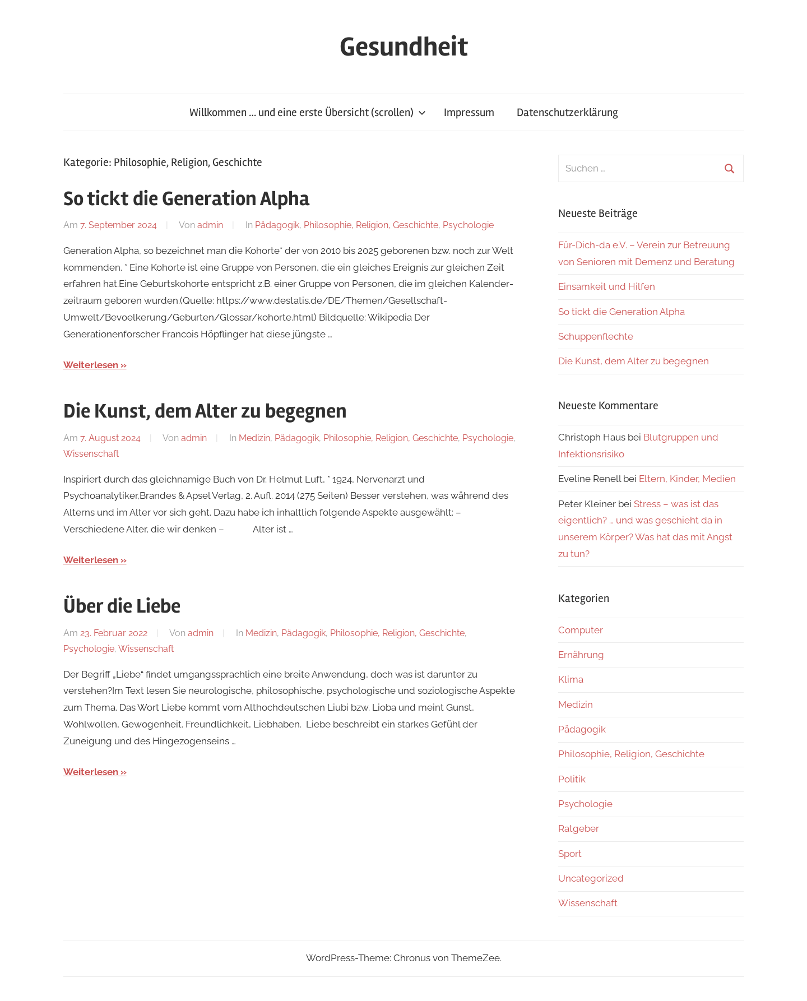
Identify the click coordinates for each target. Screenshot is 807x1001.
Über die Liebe (121, 606)
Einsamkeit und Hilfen (606, 286)
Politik (572, 779)
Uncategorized (591, 878)
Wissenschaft (91, 453)
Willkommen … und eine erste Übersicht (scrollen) (307, 112)
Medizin (254, 438)
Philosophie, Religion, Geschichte (371, 225)
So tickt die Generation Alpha (186, 199)
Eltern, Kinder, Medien (687, 478)
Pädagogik (277, 225)
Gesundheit (404, 46)
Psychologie (468, 225)
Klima (570, 679)
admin (210, 225)
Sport (570, 853)
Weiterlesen (90, 364)
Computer (580, 630)
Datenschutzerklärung (567, 112)
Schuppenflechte (595, 336)
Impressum (469, 112)
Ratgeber (578, 828)
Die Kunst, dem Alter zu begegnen (205, 411)
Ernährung (581, 654)
